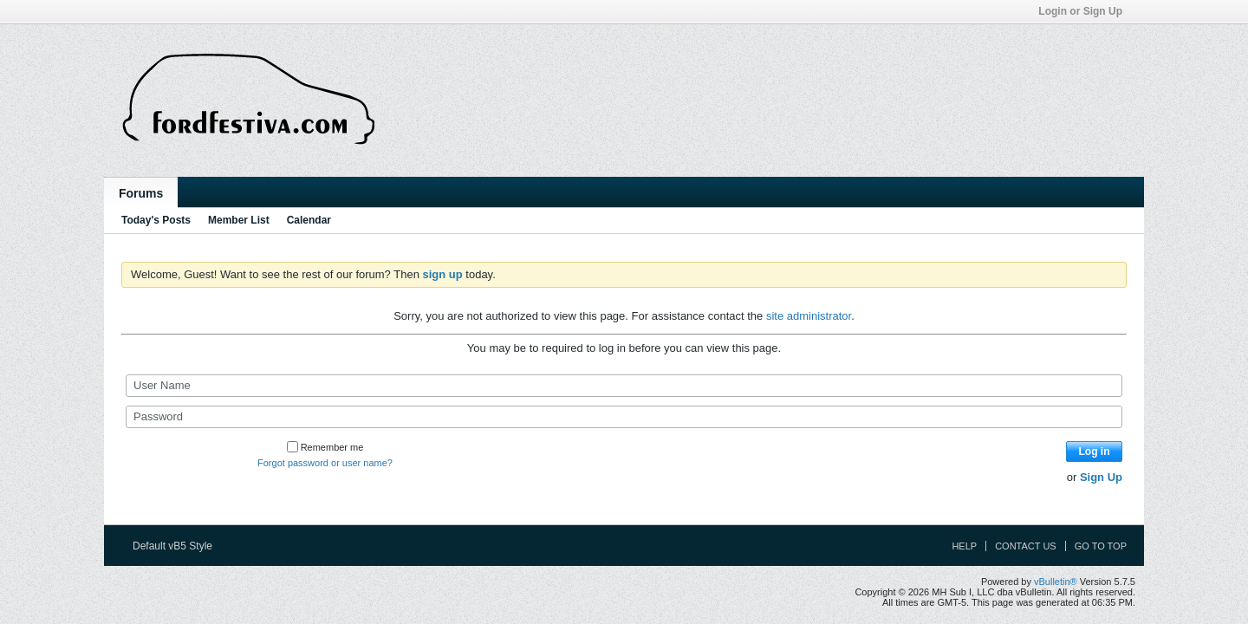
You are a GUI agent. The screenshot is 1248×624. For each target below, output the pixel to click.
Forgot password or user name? (325, 463)
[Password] (624, 417)
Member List (239, 220)
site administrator (808, 315)
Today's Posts (156, 220)
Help (964, 546)
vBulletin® (1055, 581)
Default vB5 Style (178, 546)
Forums (141, 193)
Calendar (309, 220)
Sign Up (1101, 477)
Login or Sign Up (1086, 11)
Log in (1094, 451)
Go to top (1101, 546)
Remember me (325, 447)
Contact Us (1025, 546)
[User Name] (624, 385)
